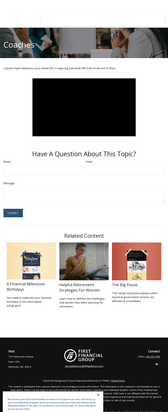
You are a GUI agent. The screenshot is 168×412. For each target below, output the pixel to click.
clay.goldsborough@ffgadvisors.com (84, 366)
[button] (64, 5)
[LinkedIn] (157, 364)
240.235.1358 (153, 356)
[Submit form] (13, 213)
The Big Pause (125, 284)
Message (9, 183)
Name (7, 161)
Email (89, 161)
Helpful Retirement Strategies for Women (79, 287)
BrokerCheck (118, 380)
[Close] (98, 398)
